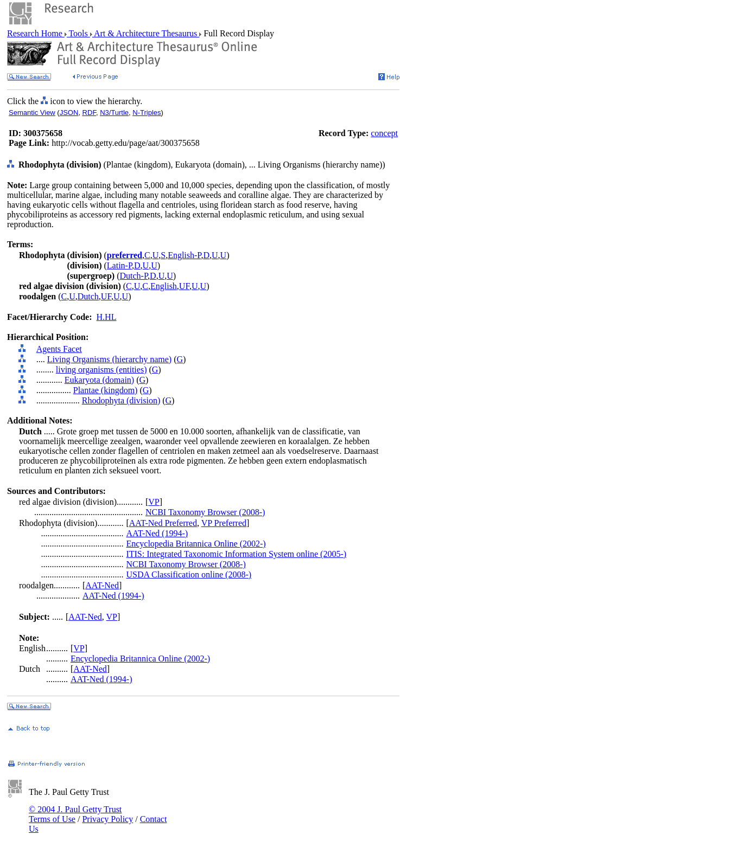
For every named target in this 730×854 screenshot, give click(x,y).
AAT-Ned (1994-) (157, 533)
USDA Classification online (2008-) (188, 574)
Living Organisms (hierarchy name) (109, 359)
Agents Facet (59, 349)
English (163, 286)
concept (384, 133)
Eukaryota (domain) (99, 379)
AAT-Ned (102, 585)
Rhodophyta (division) (121, 400)
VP (153, 501)
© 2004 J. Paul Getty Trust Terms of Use (75, 814)
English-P (184, 255)
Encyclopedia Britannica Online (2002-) (195, 543)
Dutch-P (134, 275)
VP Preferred (223, 523)
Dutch (88, 296)
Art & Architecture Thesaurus (145, 33)
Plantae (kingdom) (105, 390)
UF (184, 286)
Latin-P (119, 265)
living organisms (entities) (101, 369)
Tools (78, 33)
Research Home (36, 33)
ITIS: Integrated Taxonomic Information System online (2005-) (236, 553)
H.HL (107, 317)
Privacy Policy (107, 819)
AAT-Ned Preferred (163, 523)
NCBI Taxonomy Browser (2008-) (205, 512)
